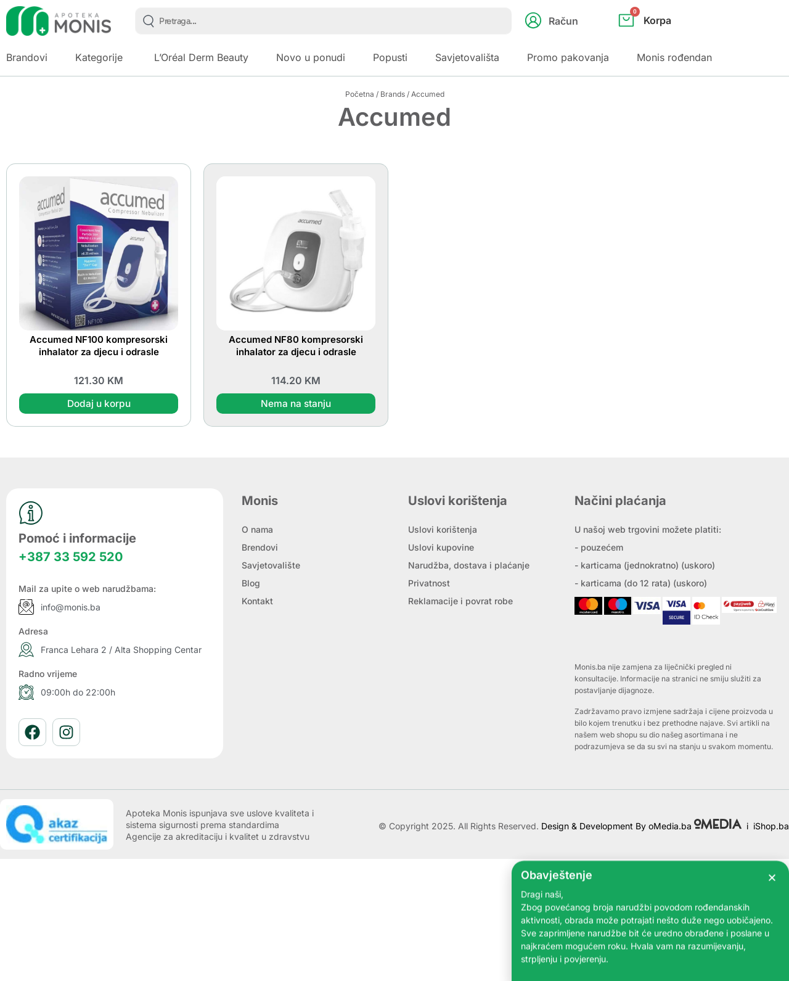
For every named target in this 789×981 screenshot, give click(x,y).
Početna (359, 94)
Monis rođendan (674, 57)
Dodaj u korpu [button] (98, 404)
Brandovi (26, 57)
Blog (251, 583)
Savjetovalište (271, 565)
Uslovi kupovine (441, 548)
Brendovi (260, 548)
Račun (563, 21)
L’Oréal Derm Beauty (201, 57)
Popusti (390, 57)
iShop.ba (771, 826)
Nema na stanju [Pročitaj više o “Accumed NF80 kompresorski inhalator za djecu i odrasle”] (296, 404)
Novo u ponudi (310, 57)
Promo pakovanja (568, 57)
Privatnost (429, 583)
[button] (772, 897)
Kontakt (257, 601)
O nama (257, 530)
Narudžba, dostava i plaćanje (468, 565)
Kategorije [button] (99, 57)
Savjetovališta (467, 57)
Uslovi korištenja (442, 530)
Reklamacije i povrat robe (460, 601)
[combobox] (323, 21)
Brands (392, 94)
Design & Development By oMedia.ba (642, 826)
